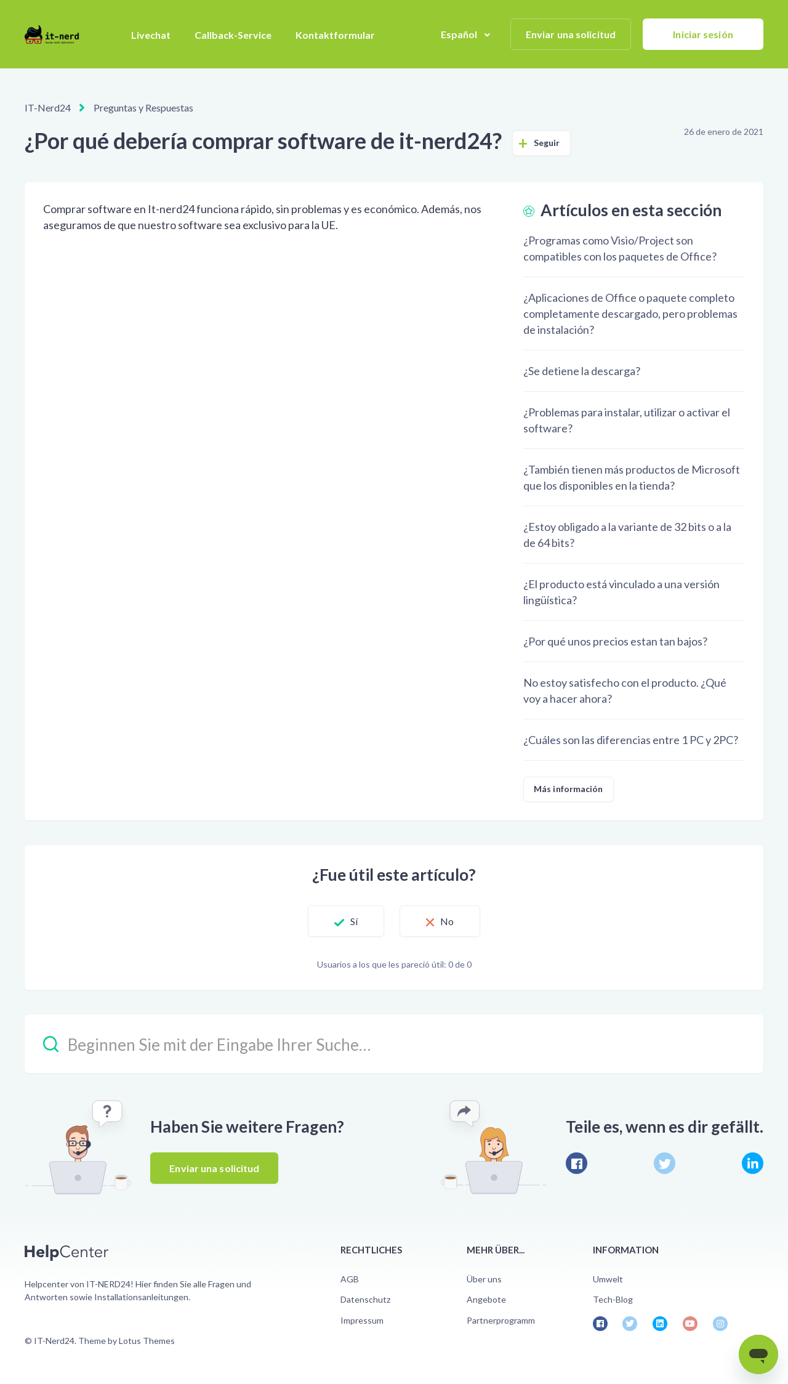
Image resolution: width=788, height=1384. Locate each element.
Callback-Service (233, 35)
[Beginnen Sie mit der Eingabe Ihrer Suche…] (394, 1043)
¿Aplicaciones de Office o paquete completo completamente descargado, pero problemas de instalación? (630, 313)
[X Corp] (664, 1163)
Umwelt (608, 1279)
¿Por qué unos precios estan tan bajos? (615, 641)
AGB (349, 1279)
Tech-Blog (613, 1299)
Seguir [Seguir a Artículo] (547, 142)
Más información (568, 788)
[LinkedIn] (752, 1163)
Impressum (362, 1320)
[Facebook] (576, 1163)
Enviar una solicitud (571, 34)
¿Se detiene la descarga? (581, 371)
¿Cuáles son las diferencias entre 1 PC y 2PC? (630, 740)
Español (460, 34)
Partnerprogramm (501, 1320)
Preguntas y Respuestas (143, 107)
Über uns (484, 1279)
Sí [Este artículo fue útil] (354, 921)
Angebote (486, 1299)
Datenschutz (365, 1299)
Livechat (151, 35)
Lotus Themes (147, 1340)
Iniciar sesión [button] (703, 34)
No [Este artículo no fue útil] (447, 921)
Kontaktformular (335, 35)
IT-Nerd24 (48, 107)
